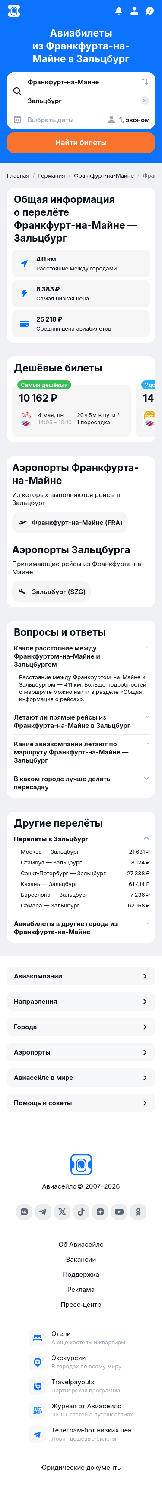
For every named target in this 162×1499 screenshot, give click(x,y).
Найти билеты (81, 142)
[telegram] (43, 1212)
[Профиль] (134, 11)
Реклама (81, 1289)
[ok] (138, 1212)
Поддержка (81, 1274)
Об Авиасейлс (80, 1244)
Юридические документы (81, 1467)
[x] (62, 1212)
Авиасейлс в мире (81, 1077)
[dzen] (100, 1212)
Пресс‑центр (80, 1304)
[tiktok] (81, 1212)
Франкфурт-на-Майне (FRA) (70, 522)
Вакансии (81, 1259)
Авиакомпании (81, 976)
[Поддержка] (150, 11)
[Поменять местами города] (144, 81)
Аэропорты (81, 1052)
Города (81, 1027)
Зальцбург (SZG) (51, 591)
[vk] (24, 1212)
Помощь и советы (81, 1103)
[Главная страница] (14, 11)
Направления (81, 1001)
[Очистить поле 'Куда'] (144, 100)
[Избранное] (119, 11)
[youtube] (119, 1212)
